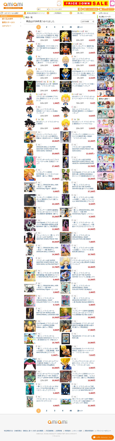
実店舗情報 (49, 431)
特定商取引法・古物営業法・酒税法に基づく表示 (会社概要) (23, 431)
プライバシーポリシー (103, 431)
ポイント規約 (77, 431)
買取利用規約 (89, 431)
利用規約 (68, 431)
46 (71, 27)
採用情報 (59, 431)
